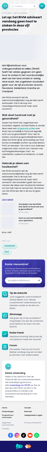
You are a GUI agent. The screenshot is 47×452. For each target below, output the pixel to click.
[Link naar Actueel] (34, 408)
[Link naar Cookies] (23, 429)
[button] (34, 6)
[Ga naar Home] (5, 6)
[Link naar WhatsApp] (36, 435)
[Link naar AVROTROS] (19, 446)
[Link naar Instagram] (17, 435)
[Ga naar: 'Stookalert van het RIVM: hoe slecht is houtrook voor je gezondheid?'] (23, 208)
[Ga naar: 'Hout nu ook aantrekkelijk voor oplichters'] (23, 222)
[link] (10, 246)
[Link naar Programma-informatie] (12, 416)
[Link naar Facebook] (10, 435)
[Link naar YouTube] (30, 435)
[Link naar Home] (12, 408)
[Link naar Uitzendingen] (12, 411)
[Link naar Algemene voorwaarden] (12, 424)
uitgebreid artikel (26, 128)
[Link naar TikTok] (23, 435)
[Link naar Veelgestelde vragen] (34, 416)
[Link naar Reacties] (34, 411)
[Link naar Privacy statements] (34, 424)
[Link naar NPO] (28, 446)
